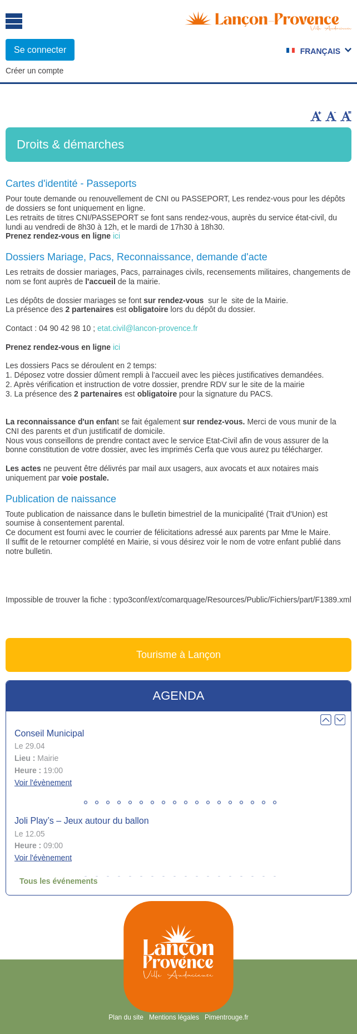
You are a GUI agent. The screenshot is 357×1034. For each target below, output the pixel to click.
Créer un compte (34, 70)
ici (116, 235)
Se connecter (40, 50)
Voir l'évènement (43, 782)
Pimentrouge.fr (227, 1017)
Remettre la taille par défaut (345, 116)
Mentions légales (174, 1017)
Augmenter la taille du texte (315, 116)
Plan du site (125, 1017)
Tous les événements (58, 881)
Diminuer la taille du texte (330, 116)
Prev (325, 719)
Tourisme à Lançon (178, 654)
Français (320, 51)
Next (339, 719)
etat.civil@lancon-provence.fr (147, 328)
